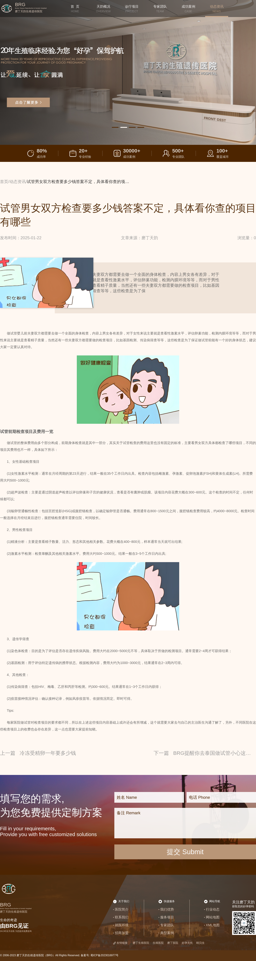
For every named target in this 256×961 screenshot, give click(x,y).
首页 (4, 181)
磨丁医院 (172, 942)
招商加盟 (122, 933)
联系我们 (122, 917)
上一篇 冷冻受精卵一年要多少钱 (38, 753)
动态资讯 (17, 181)
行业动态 (212, 909)
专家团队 (167, 925)
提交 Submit (185, 852)
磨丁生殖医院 (141, 942)
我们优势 (167, 909)
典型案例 (167, 933)
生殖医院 (158, 942)
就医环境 (122, 925)
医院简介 (122, 909)
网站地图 (212, 917)
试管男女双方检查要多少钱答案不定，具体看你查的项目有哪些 (84, 181)
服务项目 (167, 917)
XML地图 (213, 925)
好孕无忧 (187, 942)
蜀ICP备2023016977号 (104, 955)
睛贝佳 (200, 942)
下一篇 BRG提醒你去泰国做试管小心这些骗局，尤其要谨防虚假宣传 (205, 753)
